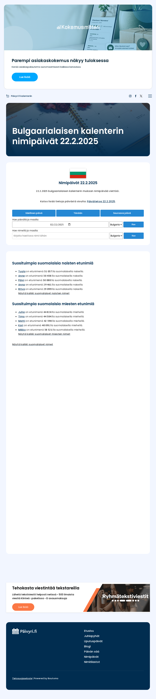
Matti (21, 321)
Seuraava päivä (122, 213)
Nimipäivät (91, 657)
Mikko (22, 330)
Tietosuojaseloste (22, 678)
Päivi (21, 280)
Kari (20, 325)
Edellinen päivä (34, 213)
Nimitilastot (92, 662)
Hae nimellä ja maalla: (25, 230)
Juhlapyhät (91, 636)
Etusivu (89, 631)
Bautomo (53, 678)
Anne (21, 276)
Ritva (21, 289)
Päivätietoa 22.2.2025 (101, 201)
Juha (21, 312)
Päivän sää (91, 651)
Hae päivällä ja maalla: (25, 219)
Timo (21, 316)
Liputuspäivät (93, 641)
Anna (21, 284)
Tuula (21, 271)
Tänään (78, 213)
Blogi (87, 646)
